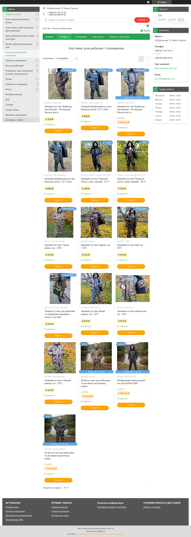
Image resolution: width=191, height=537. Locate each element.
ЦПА (7, 99)
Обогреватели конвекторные (18, 515)
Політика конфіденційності (111, 534)
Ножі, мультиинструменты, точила (17, 21)
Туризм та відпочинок (15, 60)
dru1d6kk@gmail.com (165, 78)
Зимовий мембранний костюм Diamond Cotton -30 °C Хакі (96, 108)
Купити (58, 130)
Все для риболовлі (14, 65)
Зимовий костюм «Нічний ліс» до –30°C (132, 313)
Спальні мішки (12, 109)
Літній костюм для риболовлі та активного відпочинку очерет (95, 383)
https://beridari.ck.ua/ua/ (166, 68)
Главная (49, 37)
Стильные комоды (59, 507)
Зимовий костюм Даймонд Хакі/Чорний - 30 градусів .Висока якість (58, 109)
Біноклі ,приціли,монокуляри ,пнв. (18, 46)
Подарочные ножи (60, 515)
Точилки (9, 104)
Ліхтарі (8, 79)
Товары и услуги (13, 14)
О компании (81, 37)
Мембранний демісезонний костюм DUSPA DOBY (131, 382)
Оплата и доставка (119, 37)
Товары (63, 37)
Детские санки (11, 507)
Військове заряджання (16, 114)
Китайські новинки (13, 94)
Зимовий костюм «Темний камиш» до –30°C (57, 382)
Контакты (98, 37)
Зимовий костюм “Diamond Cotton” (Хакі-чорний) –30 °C (131, 180)
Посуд (8, 89)
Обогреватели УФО (14, 519)
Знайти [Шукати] (142, 20)
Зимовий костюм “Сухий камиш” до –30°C (56, 246)
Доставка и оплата (14, 119)
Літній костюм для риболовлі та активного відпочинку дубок (59, 455)
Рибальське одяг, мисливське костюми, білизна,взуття (19, 72)
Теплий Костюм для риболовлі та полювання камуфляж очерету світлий (59, 314)
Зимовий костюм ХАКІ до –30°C (131, 246)
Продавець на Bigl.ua (95, 531)
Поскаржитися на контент (87, 534)
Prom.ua (110, 528)
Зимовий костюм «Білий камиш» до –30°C (93, 313)
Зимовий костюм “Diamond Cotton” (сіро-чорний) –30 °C (95, 180)
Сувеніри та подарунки (16, 84)
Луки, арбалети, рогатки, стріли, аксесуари (19, 37)
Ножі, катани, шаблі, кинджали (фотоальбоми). (19, 29)
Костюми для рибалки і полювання (16, 54)
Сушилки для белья (60, 511)
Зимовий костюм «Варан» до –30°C (95, 246)
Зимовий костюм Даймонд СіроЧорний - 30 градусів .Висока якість (131, 109)
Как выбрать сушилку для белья (111, 507)
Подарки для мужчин (15, 511)
